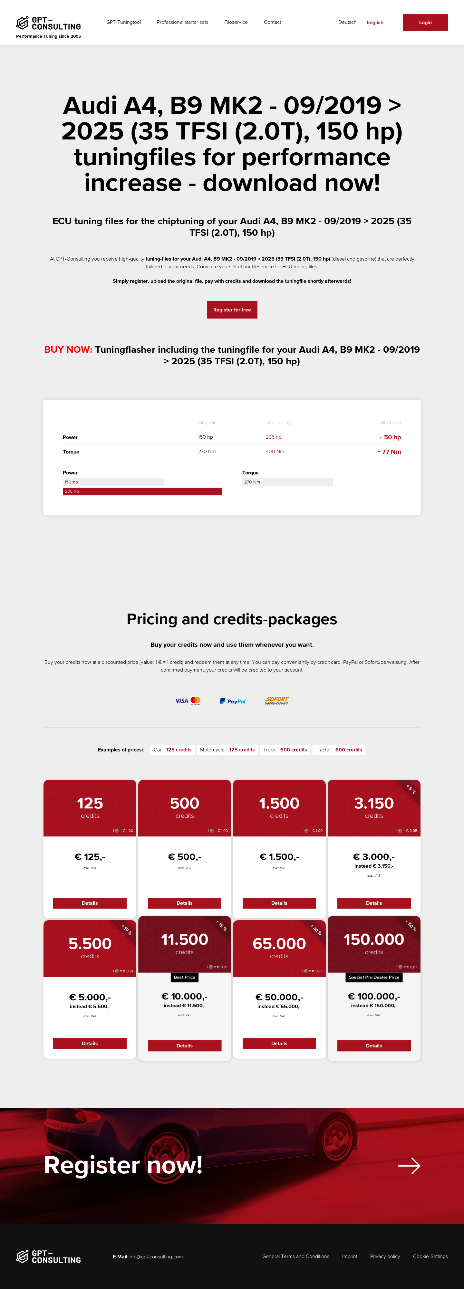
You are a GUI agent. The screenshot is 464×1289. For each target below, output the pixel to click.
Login (425, 22)
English (375, 22)
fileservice (263, 267)
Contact (272, 22)
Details (90, 903)
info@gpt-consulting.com (156, 1257)
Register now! (123, 1170)
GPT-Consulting (73, 259)
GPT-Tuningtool (123, 22)
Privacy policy (385, 1256)
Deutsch (347, 22)
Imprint (349, 1256)
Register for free (232, 309)
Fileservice (236, 22)
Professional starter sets (182, 22)
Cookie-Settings (430, 1256)
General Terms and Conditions (295, 1256)
